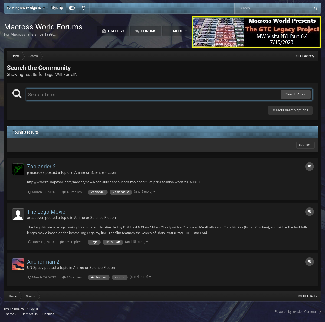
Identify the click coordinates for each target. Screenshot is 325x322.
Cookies (48, 314)
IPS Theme (12, 309)
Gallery (115, 31)
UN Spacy (35, 267)
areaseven (35, 217)
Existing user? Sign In (26, 8)
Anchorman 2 (43, 261)
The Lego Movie (46, 211)
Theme (10, 314)
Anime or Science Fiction (95, 172)
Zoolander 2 (41, 166)
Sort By (305, 145)
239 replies (71, 242)
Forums (148, 31)
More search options (290, 110)
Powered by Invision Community (298, 312)
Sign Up (57, 8)
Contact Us (30, 314)
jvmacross (35, 172)
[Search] (259, 8)
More (178, 31)
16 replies (72, 277)
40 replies (72, 192)
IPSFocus (31, 309)
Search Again (295, 94)
